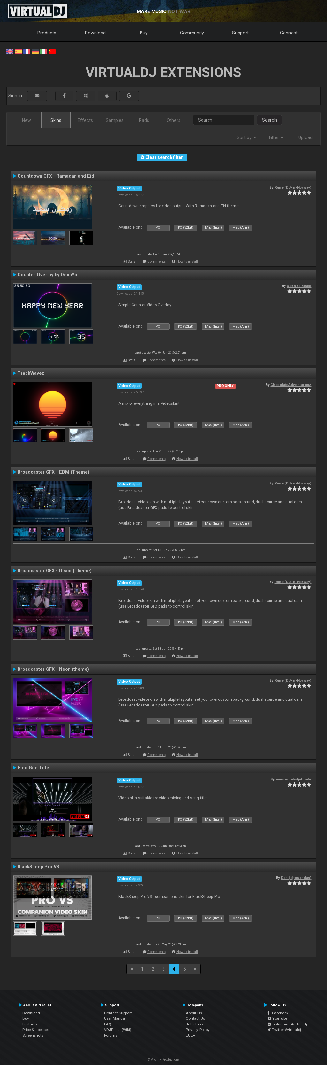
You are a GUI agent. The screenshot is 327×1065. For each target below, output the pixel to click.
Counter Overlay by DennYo (47, 274)
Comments (156, 261)
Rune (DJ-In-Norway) (292, 187)
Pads (144, 120)
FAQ (107, 1024)
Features (29, 1024)
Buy (144, 32)
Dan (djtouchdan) (296, 878)
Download (95, 32)
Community (192, 32)
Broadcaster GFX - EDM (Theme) (53, 472)
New (26, 120)
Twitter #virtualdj (284, 1029)
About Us (194, 1013)
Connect (289, 32)
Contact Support (118, 1013)
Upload (305, 137)
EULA (190, 1035)
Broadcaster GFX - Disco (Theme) (55, 570)
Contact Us (195, 1018)
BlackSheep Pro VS (38, 866)
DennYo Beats (299, 286)
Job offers (194, 1024)
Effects (85, 120)
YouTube (277, 1018)
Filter (276, 137)
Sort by (246, 137)
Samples (115, 120)
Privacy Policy (197, 1029)
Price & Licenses (35, 1029)
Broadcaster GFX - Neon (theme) (53, 669)
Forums (110, 1035)
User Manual (115, 1018)
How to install (187, 261)
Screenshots (32, 1035)
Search (269, 119)
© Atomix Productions (164, 1059)
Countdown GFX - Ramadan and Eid (56, 176)
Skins (55, 120)
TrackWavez (31, 373)
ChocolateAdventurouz (290, 384)
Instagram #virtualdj (287, 1024)
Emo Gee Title (33, 767)
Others (173, 120)
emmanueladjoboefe (293, 779)
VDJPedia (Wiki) (117, 1029)
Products (46, 32)
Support (240, 32)
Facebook (278, 1013)
